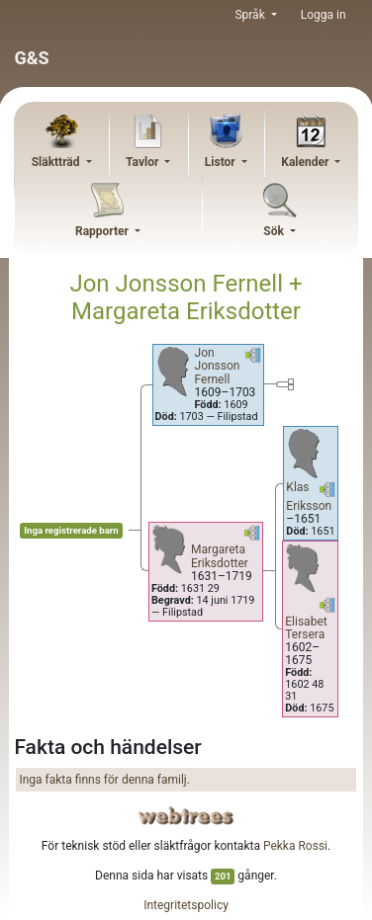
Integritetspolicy (186, 905)
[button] (253, 359)
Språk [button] (250, 15)
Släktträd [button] (57, 162)
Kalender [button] (306, 162)
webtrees (186, 815)
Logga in (323, 15)
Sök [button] (275, 231)
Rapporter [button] (103, 231)
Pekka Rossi (295, 846)
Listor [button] (221, 162)
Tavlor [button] (143, 162)
